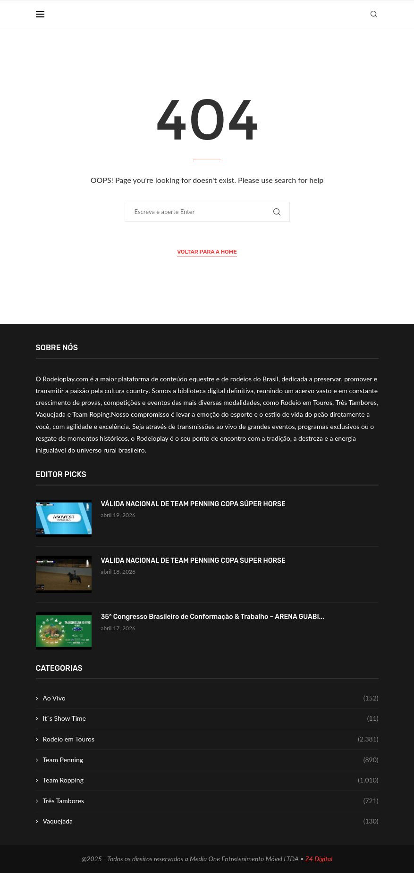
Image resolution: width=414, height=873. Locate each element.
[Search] (374, 14)
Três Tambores (211, 801)
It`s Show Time (211, 718)
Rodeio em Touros (211, 739)
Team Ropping (211, 780)
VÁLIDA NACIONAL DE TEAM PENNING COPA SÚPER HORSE (193, 504)
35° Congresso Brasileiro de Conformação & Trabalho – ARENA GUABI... (212, 617)
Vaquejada (211, 821)
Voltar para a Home (207, 251)
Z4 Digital (318, 859)
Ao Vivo (211, 698)
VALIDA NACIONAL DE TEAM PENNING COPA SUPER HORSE (193, 561)
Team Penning (211, 760)
